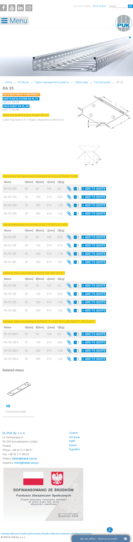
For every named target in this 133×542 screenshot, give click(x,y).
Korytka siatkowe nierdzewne (56, 533)
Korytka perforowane (30, 533)
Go (130, 6)
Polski (95, 6)
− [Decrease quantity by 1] (75, 188)
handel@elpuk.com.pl (24, 458)
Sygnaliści (74, 449)
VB (8, 406)
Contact (73, 433)
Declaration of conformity (21, 94)
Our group (74, 437)
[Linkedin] (20, 7)
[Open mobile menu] (14, 21)
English (102, 6)
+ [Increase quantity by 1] (83, 188)
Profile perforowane (82, 533)
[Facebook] (3, 7)
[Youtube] (11, 7)
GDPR (72, 441)
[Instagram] (28, 7)
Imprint (73, 445)
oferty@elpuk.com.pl (26, 462)
